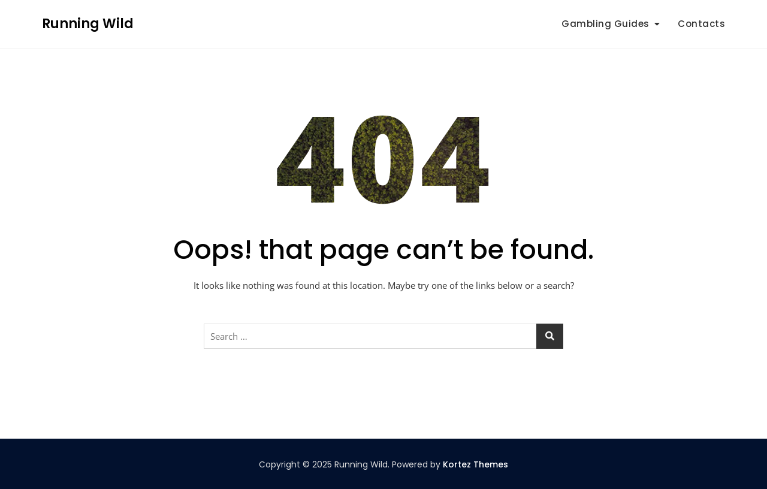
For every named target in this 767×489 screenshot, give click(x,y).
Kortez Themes (475, 464)
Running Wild (88, 23)
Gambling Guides (605, 23)
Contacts (701, 23)
